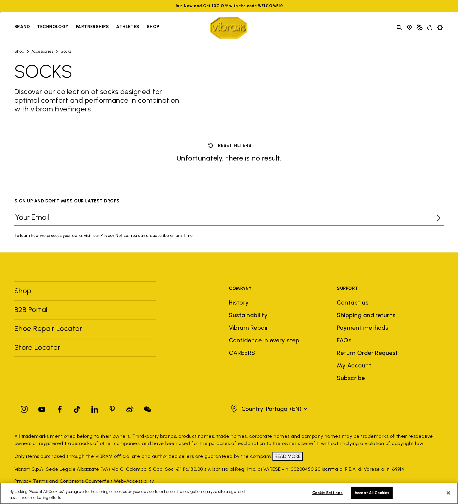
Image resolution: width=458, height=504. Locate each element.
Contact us (352, 302)
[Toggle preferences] (440, 27)
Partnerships (92, 26)
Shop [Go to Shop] (153, 26)
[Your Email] (220, 218)
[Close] (448, 493)
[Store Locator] (409, 27)
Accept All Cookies (372, 493)
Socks (66, 51)
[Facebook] (59, 408)
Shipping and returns (366, 315)
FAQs (344, 340)
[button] (268, 409)
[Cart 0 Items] (429, 27)
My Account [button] (354, 365)
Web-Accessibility (134, 481)
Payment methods (362, 327)
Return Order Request (367, 352)
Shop (19, 51)
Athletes (127, 26)
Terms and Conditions (58, 481)
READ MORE (288, 456)
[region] (229, 493)
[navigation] (86, 27)
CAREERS (242, 352)
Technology (53, 26)
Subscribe (351, 378)
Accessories (42, 51)
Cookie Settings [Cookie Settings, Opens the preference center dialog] (327, 493)
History (239, 302)
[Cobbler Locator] (419, 27)
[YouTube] (42, 408)
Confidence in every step (264, 340)
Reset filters (229, 145)
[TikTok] (77, 408)
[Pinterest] (112, 408)
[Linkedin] (94, 408)
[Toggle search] (399, 27)
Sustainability (248, 315)
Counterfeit (98, 481)
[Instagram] (24, 408)
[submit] (435, 218)
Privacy (22, 481)
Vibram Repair (248, 327)
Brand (22, 26)
